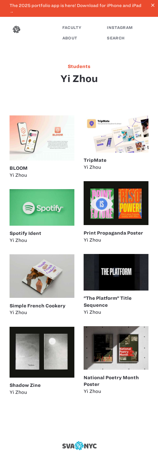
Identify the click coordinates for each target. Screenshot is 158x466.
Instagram (120, 27)
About (69, 38)
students (79, 66)
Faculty (71, 27)
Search (116, 38)
